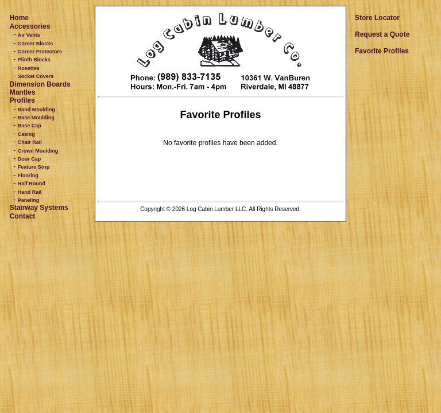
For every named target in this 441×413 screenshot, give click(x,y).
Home (19, 18)
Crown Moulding (38, 151)
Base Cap (29, 125)
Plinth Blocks (34, 60)
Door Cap (29, 159)
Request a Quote (382, 34)
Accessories (30, 26)
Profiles (22, 100)
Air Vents (29, 35)
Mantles (23, 92)
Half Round (31, 183)
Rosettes (29, 68)
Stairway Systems (39, 208)
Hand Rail (30, 192)
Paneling (29, 200)
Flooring (28, 175)
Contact (23, 216)
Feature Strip (34, 167)
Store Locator (377, 18)
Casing (26, 134)
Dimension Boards (40, 84)
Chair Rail (30, 142)
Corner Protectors (40, 51)
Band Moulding (36, 109)
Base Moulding (36, 117)
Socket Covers (36, 76)
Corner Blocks (35, 43)
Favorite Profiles (382, 51)
